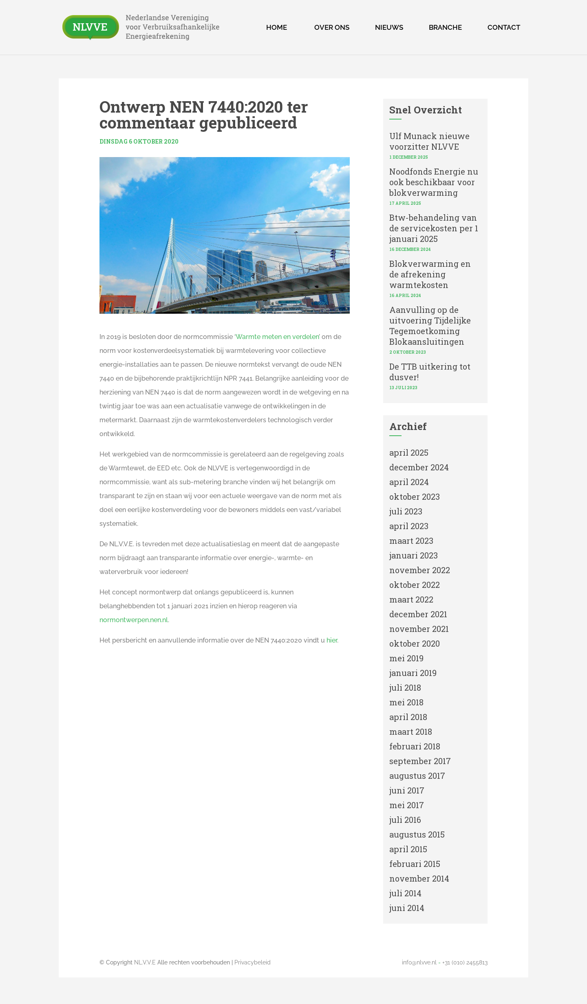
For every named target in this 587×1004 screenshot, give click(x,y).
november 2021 (419, 628)
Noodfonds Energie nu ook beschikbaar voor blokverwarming (433, 182)
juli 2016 (405, 819)
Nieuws (389, 27)
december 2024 (419, 467)
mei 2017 (406, 805)
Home (276, 27)
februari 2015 (414, 863)
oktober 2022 (414, 584)
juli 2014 (405, 893)
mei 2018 (406, 702)
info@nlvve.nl (419, 962)
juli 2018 (405, 687)
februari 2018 (414, 746)
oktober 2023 (414, 496)
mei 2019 (406, 658)
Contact (504, 27)
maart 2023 (411, 540)
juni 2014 (406, 907)
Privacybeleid (252, 962)
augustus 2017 (417, 775)
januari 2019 (413, 672)
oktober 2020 (414, 643)
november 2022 (419, 570)
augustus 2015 (417, 834)
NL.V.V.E (145, 962)
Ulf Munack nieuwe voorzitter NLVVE (429, 141)
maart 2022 (411, 599)
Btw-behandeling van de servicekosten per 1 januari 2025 (433, 228)
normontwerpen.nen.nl (133, 620)
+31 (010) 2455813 (465, 962)
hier (332, 640)
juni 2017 (406, 790)
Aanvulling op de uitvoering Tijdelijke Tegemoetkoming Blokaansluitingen (430, 325)
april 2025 (408, 452)
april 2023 (408, 526)
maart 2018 (410, 731)
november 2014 (419, 878)
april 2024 (409, 482)
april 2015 (408, 849)
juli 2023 (405, 511)
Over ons (331, 27)
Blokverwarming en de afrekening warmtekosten (430, 274)
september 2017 (420, 761)
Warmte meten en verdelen (277, 337)
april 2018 (408, 716)
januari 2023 (413, 555)
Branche (445, 27)
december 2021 (418, 614)
